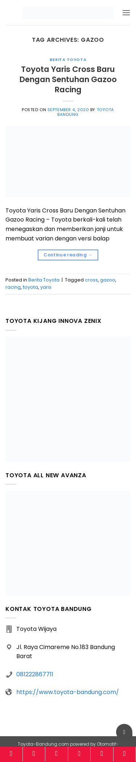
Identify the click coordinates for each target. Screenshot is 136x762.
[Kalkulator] (79, 754)
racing (13, 287)
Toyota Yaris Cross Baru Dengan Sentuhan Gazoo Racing (68, 79)
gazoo (107, 280)
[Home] (11, 754)
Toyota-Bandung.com (43, 744)
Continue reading (68, 254)
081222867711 (34, 674)
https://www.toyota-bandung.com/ (67, 692)
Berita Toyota (68, 59)
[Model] (34, 754)
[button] (126, 12)
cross (91, 280)
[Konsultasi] (125, 754)
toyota (30, 287)
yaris (45, 287)
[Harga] (56, 754)
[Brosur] (102, 754)
